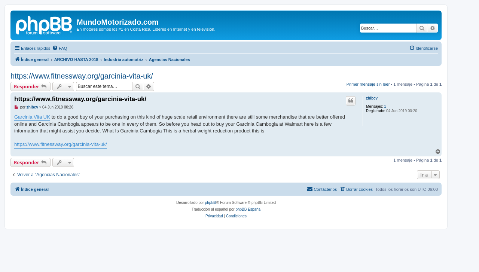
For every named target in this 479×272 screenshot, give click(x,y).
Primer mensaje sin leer (368, 84)
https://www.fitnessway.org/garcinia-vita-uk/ (81, 76)
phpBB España (247, 209)
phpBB (210, 203)
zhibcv (372, 98)
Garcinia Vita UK (32, 117)
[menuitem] (59, 48)
